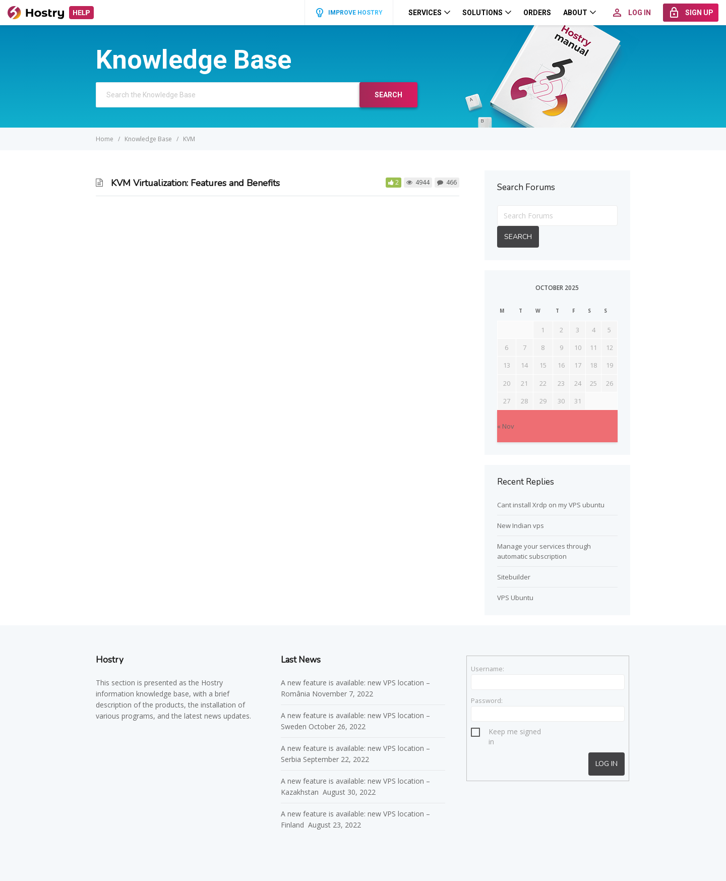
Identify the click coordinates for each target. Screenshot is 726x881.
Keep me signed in (515, 733)
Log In (606, 764)
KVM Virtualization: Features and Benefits (195, 183)
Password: (487, 700)
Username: (487, 668)
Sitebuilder (513, 576)
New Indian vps (520, 525)
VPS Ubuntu (515, 597)
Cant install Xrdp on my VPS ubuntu (550, 504)
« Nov (505, 426)
